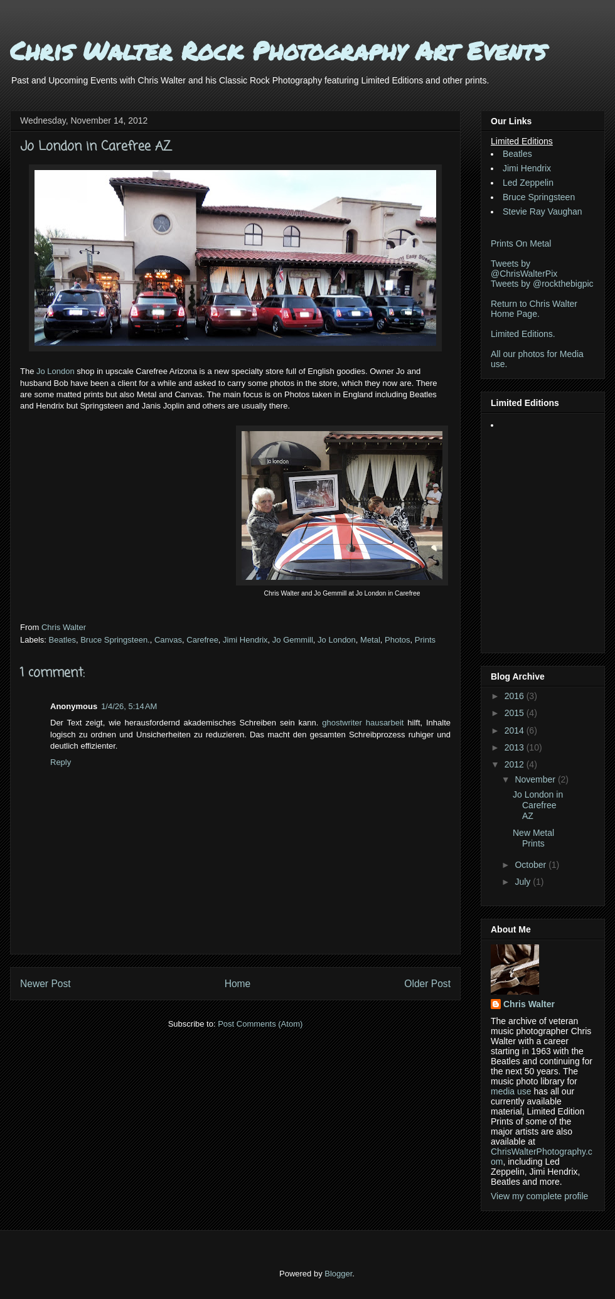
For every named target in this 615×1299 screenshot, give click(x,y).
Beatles (62, 639)
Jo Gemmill (292, 639)
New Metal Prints (533, 838)
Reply (60, 762)
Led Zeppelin (528, 183)
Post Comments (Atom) (260, 1024)
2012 (516, 764)
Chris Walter (64, 627)
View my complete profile (539, 1196)
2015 (516, 713)
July (524, 882)
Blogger (338, 1273)
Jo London (55, 371)
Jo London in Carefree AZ (538, 805)
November (536, 779)
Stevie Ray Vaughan (542, 211)
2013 (516, 747)
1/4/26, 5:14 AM (129, 706)
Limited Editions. (523, 334)
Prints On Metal (521, 243)
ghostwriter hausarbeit (363, 722)
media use (511, 1091)
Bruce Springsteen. (115, 639)
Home (238, 983)
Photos (397, 639)
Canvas (168, 639)
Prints (425, 639)
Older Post (427, 983)
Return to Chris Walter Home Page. (534, 309)
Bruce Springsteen (539, 197)
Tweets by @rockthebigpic (542, 284)
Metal (370, 639)
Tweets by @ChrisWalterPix (524, 269)
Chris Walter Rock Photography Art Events (278, 50)
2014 (516, 730)
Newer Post (45, 983)
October (531, 865)
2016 (516, 696)
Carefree (202, 639)
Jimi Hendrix (245, 639)
